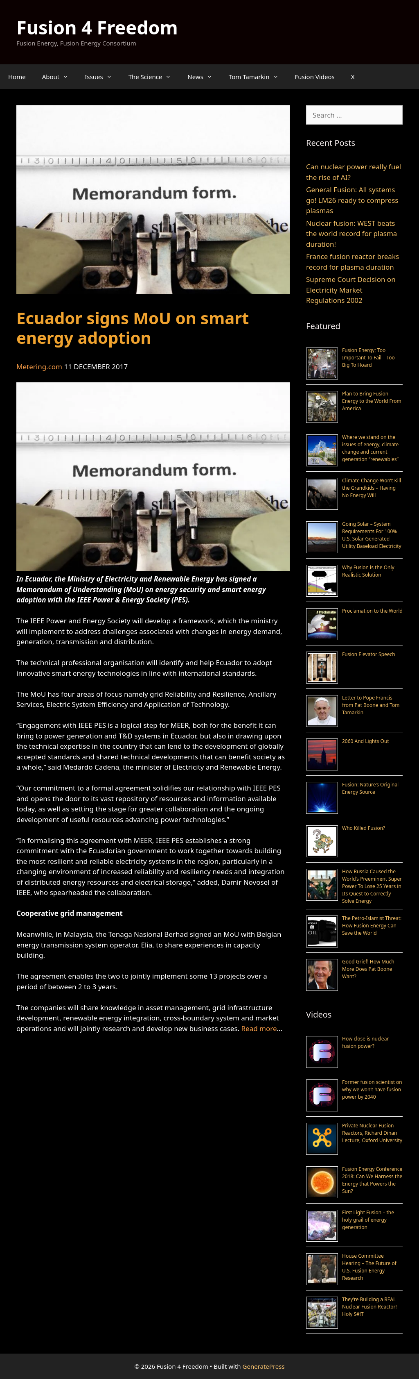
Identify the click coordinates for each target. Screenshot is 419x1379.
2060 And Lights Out (365, 741)
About (59, 76)
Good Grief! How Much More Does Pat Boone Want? (368, 969)
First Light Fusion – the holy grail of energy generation (368, 1220)
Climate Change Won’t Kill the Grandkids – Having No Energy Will (371, 488)
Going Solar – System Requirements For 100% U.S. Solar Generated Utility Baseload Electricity (371, 535)
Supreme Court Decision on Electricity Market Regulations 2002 (351, 290)
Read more (259, 1028)
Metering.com (39, 366)
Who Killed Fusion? (363, 828)
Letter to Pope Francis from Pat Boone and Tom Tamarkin (370, 705)
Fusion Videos (315, 77)
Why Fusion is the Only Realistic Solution (368, 571)
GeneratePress (264, 1366)
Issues (102, 76)
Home (17, 77)
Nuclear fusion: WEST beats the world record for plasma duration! (351, 233)
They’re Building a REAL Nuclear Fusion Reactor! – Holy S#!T (371, 1307)
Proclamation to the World (372, 610)
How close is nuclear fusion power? (365, 1042)
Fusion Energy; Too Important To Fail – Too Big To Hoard (368, 357)
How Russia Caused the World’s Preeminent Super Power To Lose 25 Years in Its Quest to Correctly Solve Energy (372, 886)
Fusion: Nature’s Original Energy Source (370, 788)
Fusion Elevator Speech (368, 654)
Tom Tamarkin (258, 76)
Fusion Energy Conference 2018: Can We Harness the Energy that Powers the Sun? (372, 1180)
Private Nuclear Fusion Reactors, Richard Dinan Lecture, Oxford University (372, 1133)
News (204, 76)
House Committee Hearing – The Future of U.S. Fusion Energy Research (369, 1266)
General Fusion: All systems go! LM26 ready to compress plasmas (352, 200)
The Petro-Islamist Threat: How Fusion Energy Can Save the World (371, 925)
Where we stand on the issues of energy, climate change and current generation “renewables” (370, 448)
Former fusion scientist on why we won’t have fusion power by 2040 (372, 1089)
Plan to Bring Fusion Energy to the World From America (371, 401)
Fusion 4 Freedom (97, 27)
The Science (154, 76)
